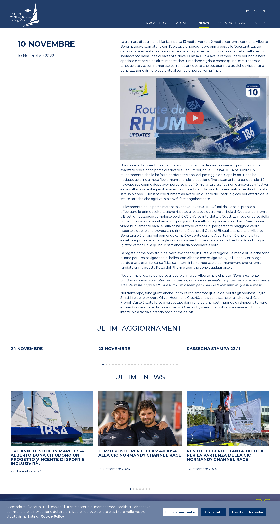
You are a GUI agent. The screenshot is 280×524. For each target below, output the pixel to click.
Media (260, 23)
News (204, 23)
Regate (182, 23)
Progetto (156, 23)
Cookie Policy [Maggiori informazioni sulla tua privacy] (52, 518)
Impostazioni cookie (180, 513)
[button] (103, 364)
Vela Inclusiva (231, 23)
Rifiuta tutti (213, 513)
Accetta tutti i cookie (248, 513)
